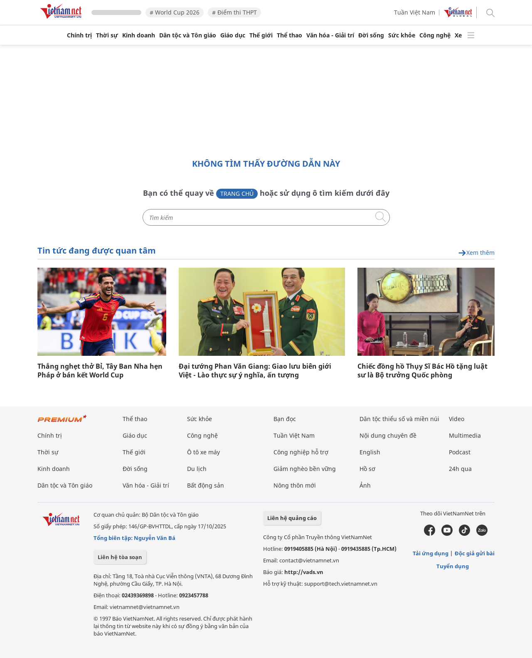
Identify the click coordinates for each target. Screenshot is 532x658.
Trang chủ (237, 193)
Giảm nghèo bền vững (304, 469)
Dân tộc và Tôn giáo (187, 35)
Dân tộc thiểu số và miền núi (399, 419)
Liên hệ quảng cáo (292, 518)
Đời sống (371, 35)
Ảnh (365, 485)
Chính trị (79, 35)
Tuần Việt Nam (414, 12)
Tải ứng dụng (430, 553)
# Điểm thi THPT (234, 12)
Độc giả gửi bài (475, 553)
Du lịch (197, 469)
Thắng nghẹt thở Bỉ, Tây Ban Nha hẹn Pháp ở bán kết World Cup (100, 371)
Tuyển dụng (452, 566)
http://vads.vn (303, 572)
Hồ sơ (367, 469)
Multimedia (465, 435)
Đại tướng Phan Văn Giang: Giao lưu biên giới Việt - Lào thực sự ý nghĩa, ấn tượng (255, 371)
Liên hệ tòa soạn (120, 557)
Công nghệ (435, 35)
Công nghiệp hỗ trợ (300, 452)
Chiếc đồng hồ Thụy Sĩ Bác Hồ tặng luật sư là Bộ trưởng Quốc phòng (422, 371)
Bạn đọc (284, 419)
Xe (458, 35)
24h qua (460, 469)
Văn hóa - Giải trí (330, 35)
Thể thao (289, 35)
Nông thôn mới (294, 485)
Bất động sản (205, 485)
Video (456, 419)
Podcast (459, 452)
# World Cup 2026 (175, 12)
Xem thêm (476, 252)
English (370, 452)
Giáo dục (232, 35)
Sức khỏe (401, 35)
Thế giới (261, 35)
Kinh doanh (138, 35)
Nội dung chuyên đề (388, 435)
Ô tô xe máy (203, 452)
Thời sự (107, 35)
